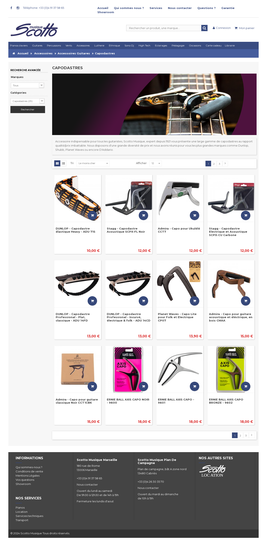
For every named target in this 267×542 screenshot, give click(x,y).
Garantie (227, 8)
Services (156, 8)
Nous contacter (180, 8)
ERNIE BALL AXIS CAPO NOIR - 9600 (128, 401)
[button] (161, 45)
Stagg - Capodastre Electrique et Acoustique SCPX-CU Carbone (228, 232)
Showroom (105, 12)
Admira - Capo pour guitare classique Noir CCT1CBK (77, 401)
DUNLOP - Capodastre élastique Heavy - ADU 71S (75, 230)
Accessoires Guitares (74, 53)
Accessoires (43, 53)
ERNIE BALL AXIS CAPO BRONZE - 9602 (226, 401)
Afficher (141, 163)
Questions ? (206, 8)
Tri (72, 163)
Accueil (102, 8)
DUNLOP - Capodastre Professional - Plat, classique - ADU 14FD (73, 317)
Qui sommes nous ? (129, 8)
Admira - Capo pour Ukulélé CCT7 (179, 230)
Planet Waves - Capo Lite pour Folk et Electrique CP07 (177, 317)
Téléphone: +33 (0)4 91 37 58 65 (43, 7)
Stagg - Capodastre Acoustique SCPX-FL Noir (126, 230)
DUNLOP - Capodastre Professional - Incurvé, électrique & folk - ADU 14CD (128, 317)
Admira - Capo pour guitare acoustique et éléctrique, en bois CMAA (230, 317)
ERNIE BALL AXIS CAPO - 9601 (176, 401)
